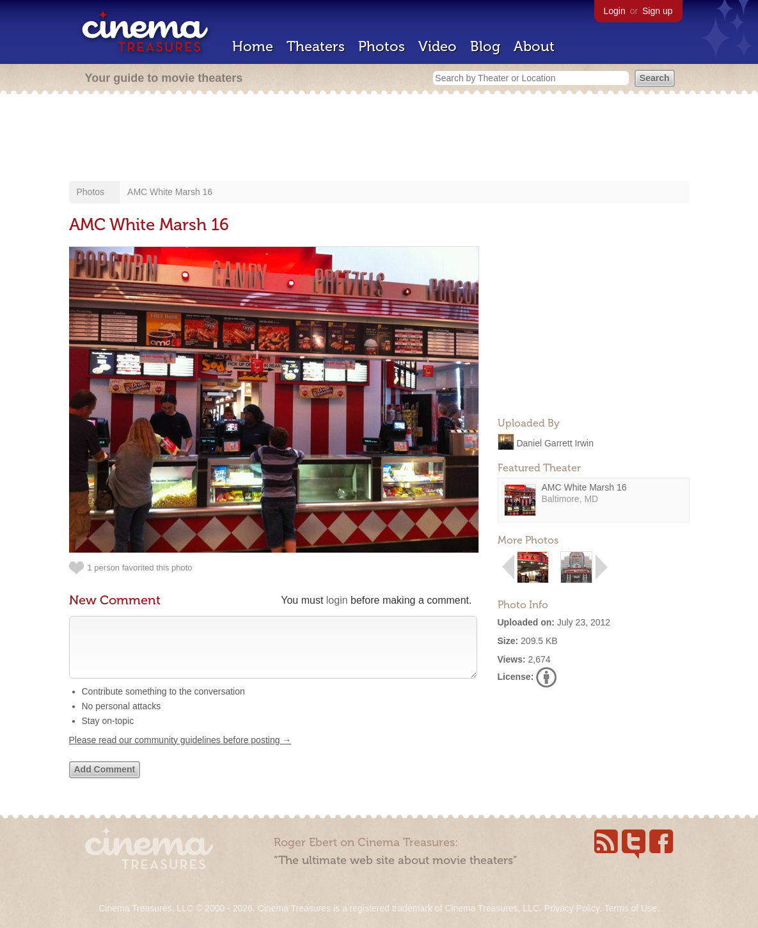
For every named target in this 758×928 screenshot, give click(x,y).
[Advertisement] (379, 139)
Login (615, 11)
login (337, 600)
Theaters (316, 46)
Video (437, 46)
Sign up (657, 11)
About (534, 46)
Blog (485, 46)
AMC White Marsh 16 (169, 192)
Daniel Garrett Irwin (555, 442)
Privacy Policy (571, 908)
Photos (381, 46)
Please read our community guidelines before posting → (180, 753)
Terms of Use (630, 908)
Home (252, 46)
